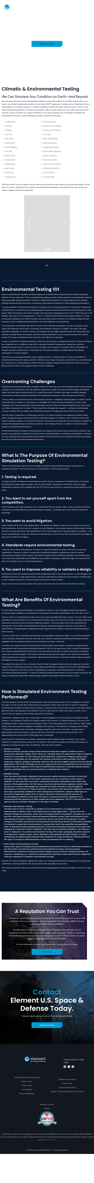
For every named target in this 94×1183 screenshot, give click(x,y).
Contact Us (47, 952)
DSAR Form (67, 1083)
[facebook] (73, 1066)
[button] (90, 7)
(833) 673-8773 (49, 1140)
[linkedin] (65, 1066)
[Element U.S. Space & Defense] (35, 1060)
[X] (69, 1066)
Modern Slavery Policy (67, 1079)
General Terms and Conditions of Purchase (67, 1091)
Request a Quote (47, 44)
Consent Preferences (67, 1087)
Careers (47, 1108)
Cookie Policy (26, 1085)
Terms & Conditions (27, 1093)
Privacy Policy (26, 1081)
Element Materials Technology (26, 1077)
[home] (15, 7)
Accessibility (27, 1089)
